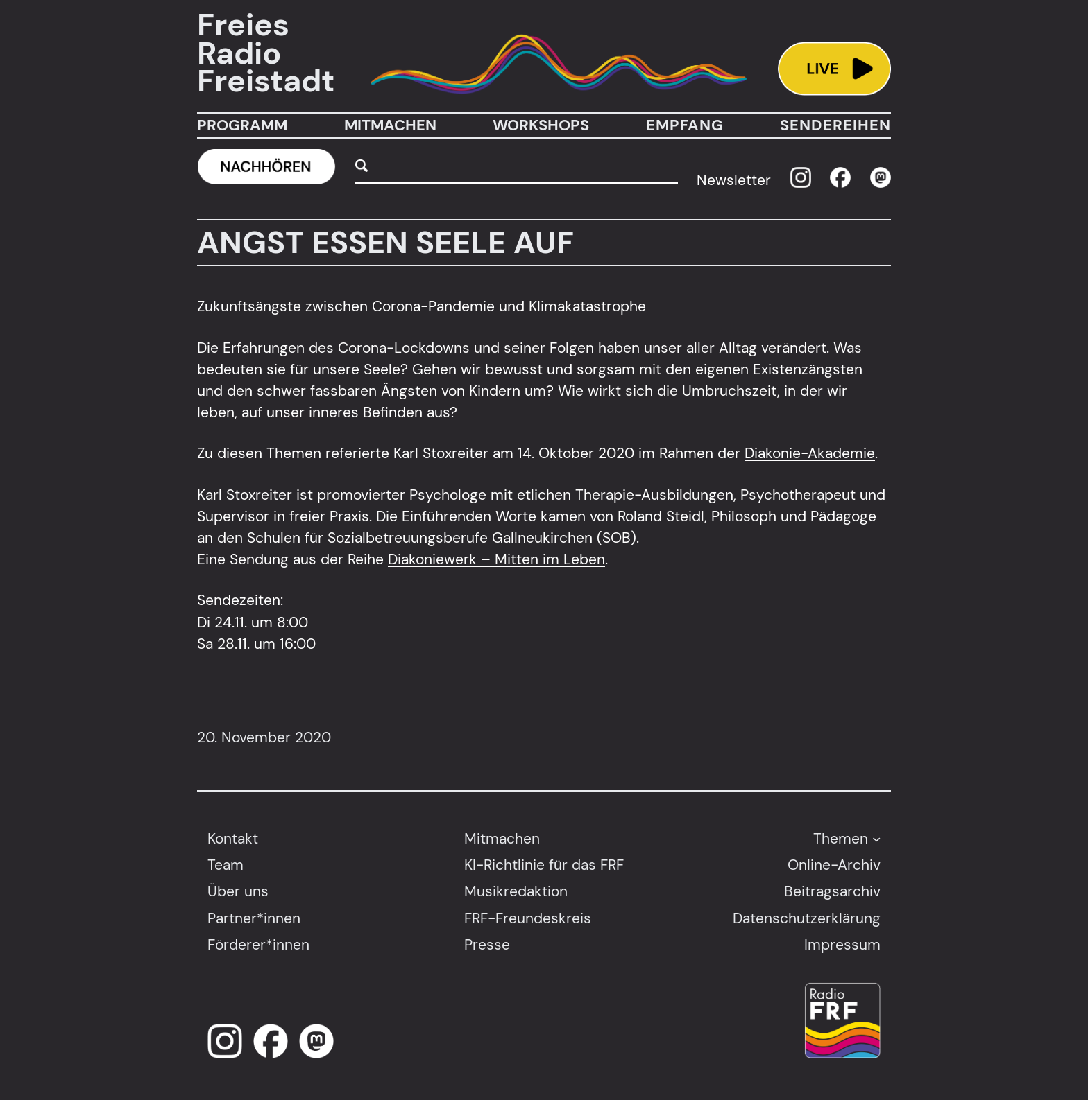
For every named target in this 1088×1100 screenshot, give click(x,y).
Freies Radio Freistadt (265, 53)
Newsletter (734, 180)
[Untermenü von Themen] (876, 838)
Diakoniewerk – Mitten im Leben (496, 559)
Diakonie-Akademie (810, 453)
